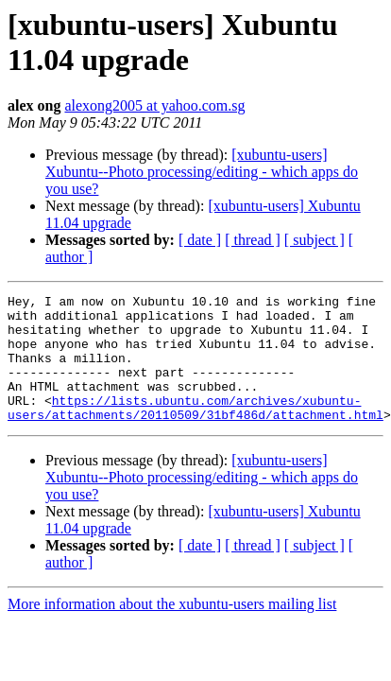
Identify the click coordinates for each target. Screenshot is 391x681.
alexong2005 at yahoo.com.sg (154, 105)
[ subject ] (314, 240)
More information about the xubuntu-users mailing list (172, 629)
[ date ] (199, 240)
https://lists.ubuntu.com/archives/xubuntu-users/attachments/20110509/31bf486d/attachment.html (195, 431)
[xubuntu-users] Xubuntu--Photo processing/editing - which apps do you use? (201, 172)
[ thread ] (252, 240)
